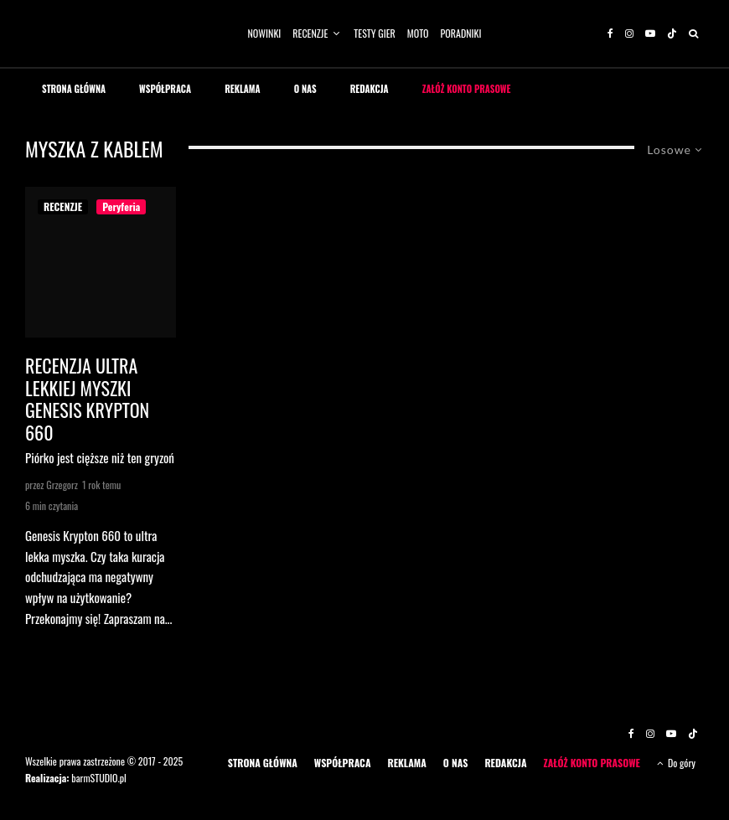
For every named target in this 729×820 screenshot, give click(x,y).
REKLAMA (243, 88)
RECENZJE (310, 33)
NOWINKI (265, 33)
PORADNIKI (461, 33)
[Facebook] (610, 33)
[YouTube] (650, 33)
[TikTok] (672, 33)
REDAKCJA (369, 88)
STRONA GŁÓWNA (74, 88)
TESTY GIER (375, 33)
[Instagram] (629, 33)
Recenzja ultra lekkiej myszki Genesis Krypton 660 (87, 398)
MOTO (418, 33)
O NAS (305, 88)
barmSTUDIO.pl (98, 778)
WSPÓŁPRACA (165, 88)
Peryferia (121, 206)
